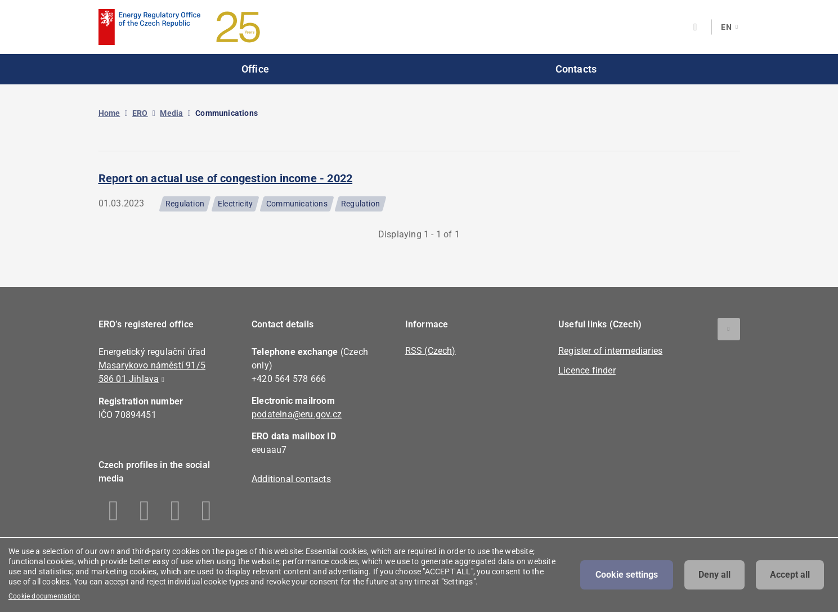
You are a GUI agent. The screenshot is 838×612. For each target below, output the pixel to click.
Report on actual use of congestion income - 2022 (225, 178)
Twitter (175, 511)
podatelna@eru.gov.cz (297, 414)
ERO (140, 113)
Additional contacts (291, 479)
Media (171, 113)
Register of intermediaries (610, 350)
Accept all (790, 574)
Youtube (206, 511)
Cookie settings (626, 574)
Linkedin (144, 511)
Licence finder (587, 370)
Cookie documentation (44, 596)
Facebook (113, 511)
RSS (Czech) (430, 350)
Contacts (576, 69)
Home (109, 113)
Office (255, 69)
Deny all (714, 574)
